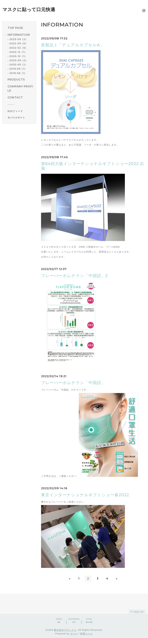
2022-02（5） (18, 47)
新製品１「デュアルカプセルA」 (72, 44)
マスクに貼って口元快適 (29, 9)
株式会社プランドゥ (65, 630)
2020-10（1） (18, 56)
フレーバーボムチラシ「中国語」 (73, 382)
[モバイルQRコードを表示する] (21, 117)
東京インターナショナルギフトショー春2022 (85, 494)
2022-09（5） (18, 43)
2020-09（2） (18, 60)
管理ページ (86, 633)
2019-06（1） (18, 73)
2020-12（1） (18, 52)
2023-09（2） (18, 39)
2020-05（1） (18, 64)
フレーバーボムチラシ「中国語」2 (74, 275)
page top (137, 611)
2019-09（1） (18, 68)
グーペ (74, 633)
